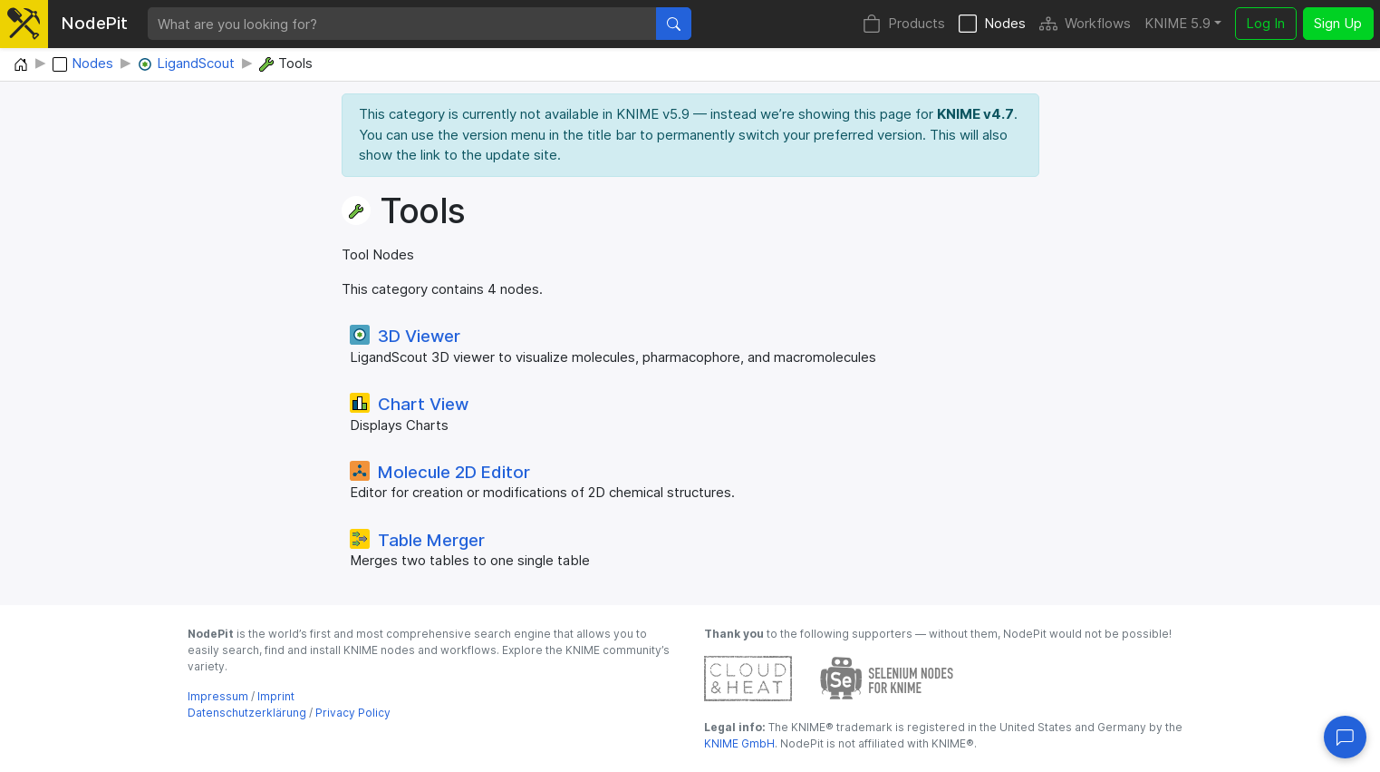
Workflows (1085, 24)
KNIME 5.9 (1177, 23)
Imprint (275, 696)
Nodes (992, 24)
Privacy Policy (353, 712)
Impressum (218, 696)
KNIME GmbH (739, 743)
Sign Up (1338, 23)
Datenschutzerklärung (247, 712)
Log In (1265, 23)
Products (904, 24)
